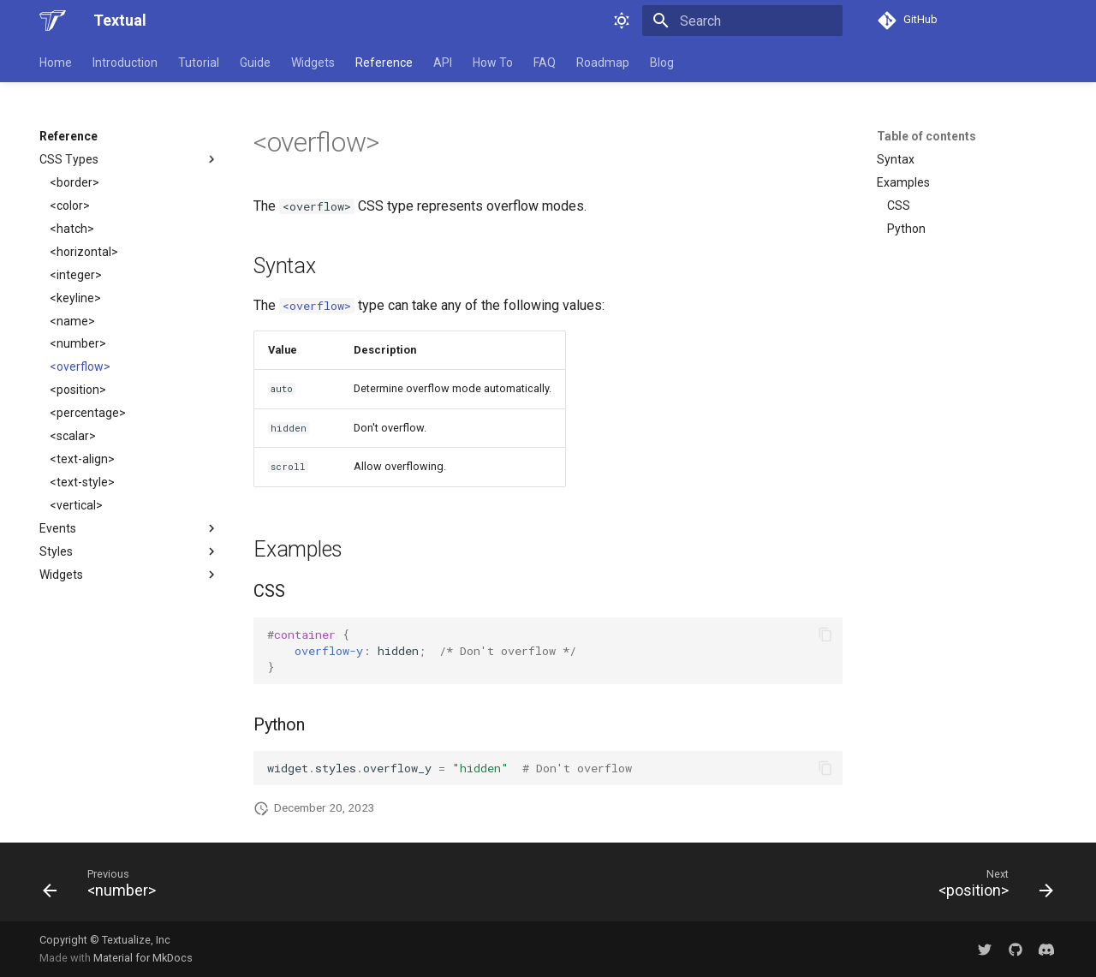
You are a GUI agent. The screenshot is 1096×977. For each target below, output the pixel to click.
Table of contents (926, 136)
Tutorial (198, 62)
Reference (384, 62)
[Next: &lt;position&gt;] (990, 887)
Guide (255, 62)
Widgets (313, 62)
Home (55, 62)
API (442, 62)
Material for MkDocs (143, 957)
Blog (662, 62)
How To (493, 62)
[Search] (742, 20)
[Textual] (53, 20)
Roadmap (602, 62)
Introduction (125, 62)
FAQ (544, 62)
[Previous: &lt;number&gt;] (105, 887)
